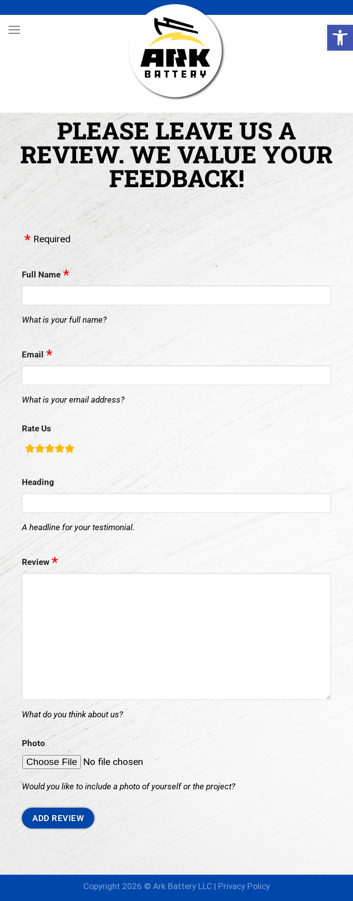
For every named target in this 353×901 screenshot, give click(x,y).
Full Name (41, 274)
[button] (340, 38)
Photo (33, 743)
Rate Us (36, 428)
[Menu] (14, 30)
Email (33, 354)
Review (35, 562)
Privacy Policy (244, 886)
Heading (38, 482)
